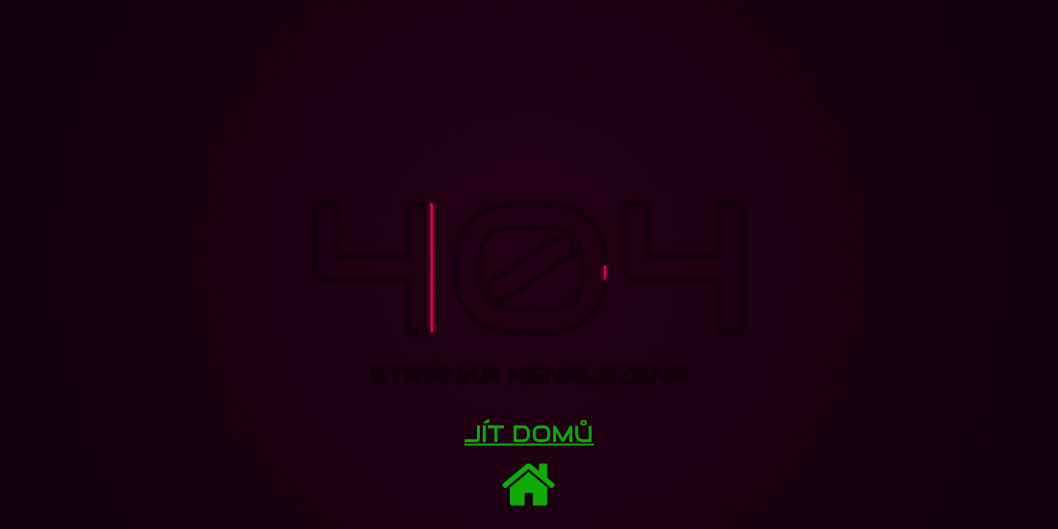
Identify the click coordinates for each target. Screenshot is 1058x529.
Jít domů (529, 434)
